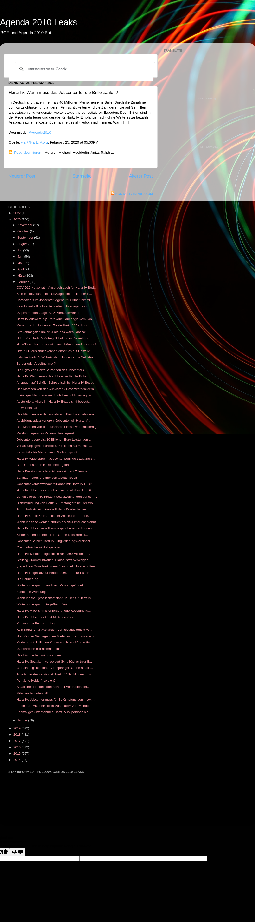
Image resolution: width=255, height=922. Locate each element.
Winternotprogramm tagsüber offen (42, 604)
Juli (20, 250)
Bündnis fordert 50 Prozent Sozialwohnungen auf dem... (57, 496)
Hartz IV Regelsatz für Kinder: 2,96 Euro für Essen (53, 573)
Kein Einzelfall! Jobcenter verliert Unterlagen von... (53, 306)
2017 (17, 741)
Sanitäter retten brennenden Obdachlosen (47, 477)
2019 (17, 728)
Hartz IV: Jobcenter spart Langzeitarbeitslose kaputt (54, 490)
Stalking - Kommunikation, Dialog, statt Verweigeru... (54, 560)
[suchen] (84, 69)
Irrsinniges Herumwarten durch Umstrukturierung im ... (56, 395)
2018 (17, 734)
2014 (17, 760)
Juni (20, 256)
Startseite (82, 176)
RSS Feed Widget (208, 98)
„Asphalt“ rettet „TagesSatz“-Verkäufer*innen (48, 313)
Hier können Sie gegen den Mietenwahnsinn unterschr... (57, 636)
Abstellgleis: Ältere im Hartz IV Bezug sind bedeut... (54, 401)
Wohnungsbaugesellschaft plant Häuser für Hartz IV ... (56, 598)
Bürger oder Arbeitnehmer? (36, 363)
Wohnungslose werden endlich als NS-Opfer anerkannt (56, 522)
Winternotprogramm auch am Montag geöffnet (50, 585)
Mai (20, 263)
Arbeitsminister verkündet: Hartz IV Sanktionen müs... (55, 674)
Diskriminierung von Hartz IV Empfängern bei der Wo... (56, 503)
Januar (22, 720)
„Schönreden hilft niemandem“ (38, 648)
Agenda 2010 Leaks (38, 22)
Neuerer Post (21, 176)
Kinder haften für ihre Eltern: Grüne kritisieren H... (52, 535)
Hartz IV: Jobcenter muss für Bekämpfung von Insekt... (56, 699)
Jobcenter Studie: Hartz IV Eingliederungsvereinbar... (55, 541)
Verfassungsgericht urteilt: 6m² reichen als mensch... (54, 446)
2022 (17, 213)
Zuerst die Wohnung (31, 592)
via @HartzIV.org (34, 142)
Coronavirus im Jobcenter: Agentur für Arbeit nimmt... (55, 300)
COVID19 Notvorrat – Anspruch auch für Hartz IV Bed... (56, 287)
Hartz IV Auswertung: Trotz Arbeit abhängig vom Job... (56, 319)
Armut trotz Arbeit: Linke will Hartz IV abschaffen (51, 509)
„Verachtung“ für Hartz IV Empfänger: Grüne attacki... (55, 668)
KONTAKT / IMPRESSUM (134, 194)
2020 (17, 219)
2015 (17, 753)
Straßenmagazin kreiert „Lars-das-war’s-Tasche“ (51, 332)
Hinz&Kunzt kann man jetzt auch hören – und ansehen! (56, 344)
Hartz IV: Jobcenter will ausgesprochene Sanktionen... (56, 528)
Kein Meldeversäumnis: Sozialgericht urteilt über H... (54, 294)
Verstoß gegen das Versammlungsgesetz (46, 433)
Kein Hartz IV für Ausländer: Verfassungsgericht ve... (54, 629)
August (22, 244)
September (25, 237)
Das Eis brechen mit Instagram (39, 655)
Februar (23, 282)
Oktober (23, 231)
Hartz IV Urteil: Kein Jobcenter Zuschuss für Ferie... (54, 515)
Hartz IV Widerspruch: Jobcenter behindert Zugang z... (56, 458)
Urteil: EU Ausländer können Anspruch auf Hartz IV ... (55, 351)
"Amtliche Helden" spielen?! (37, 680)
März (21, 275)
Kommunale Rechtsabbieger (37, 623)
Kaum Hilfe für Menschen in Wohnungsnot (47, 452)
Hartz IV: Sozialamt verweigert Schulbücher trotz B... (54, 661)
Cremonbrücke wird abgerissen (39, 547)
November (25, 225)
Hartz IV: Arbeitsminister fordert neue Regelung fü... (54, 610)
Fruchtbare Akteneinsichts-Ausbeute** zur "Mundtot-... (55, 706)
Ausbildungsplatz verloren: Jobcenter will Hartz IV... (53, 420)
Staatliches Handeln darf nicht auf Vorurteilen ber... (53, 687)
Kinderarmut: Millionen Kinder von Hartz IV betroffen (54, 642)
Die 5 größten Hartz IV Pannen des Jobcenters (50, 370)
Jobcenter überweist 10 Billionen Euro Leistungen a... (55, 439)
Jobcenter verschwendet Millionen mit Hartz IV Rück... (55, 484)
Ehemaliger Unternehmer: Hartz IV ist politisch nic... (54, 712)
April (21, 269)
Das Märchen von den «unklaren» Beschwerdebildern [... (57, 389)
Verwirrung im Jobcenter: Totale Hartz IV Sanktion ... (54, 325)
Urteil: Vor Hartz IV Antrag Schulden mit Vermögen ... (55, 338)
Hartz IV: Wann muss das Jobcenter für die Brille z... (54, 376)
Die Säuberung (27, 579)
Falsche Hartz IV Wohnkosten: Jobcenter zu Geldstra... (56, 357)
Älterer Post (141, 176)
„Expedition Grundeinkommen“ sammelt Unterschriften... (57, 566)
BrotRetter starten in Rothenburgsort (43, 465)
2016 (17, 747)
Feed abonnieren (27, 152)
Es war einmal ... (29, 408)
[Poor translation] (17, 852)
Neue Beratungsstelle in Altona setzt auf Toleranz (52, 471)
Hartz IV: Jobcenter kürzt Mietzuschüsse (46, 617)
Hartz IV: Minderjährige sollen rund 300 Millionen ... (53, 554)
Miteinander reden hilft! (33, 693)
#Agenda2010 (40, 132)
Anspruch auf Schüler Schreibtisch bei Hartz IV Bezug (55, 382)
